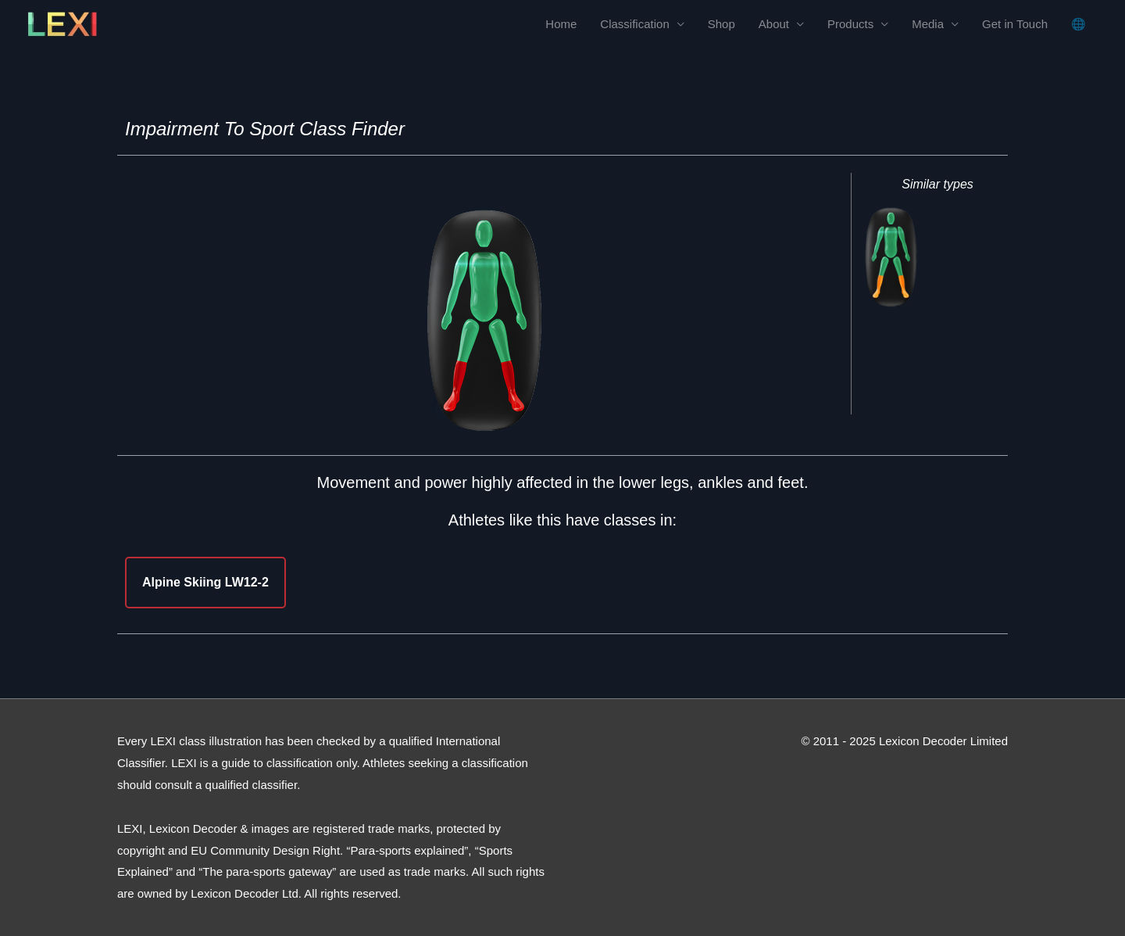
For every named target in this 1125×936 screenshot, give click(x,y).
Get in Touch (1015, 23)
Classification (634, 23)
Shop (721, 23)
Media (928, 23)
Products (850, 23)
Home (561, 23)
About (774, 23)
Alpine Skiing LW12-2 (205, 582)
